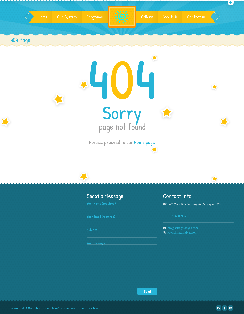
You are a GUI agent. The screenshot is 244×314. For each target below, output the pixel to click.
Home (43, 17)
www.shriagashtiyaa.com (182, 232)
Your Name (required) (122, 206)
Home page (144, 142)
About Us (170, 17)
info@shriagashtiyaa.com (182, 227)
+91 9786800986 (175, 216)
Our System (67, 17)
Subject (122, 233)
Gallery (147, 17)
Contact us (196, 17)
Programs (95, 17)
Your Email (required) (122, 219)
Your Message (122, 262)
